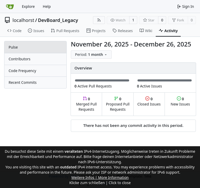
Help (47, 6)
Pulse (13, 47)
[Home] (10, 6)
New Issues (180, 101)
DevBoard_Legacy (58, 20)
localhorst (23, 20)
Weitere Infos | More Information (100, 177)
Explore (28, 6)
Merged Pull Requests (86, 104)
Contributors (19, 58)
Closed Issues (149, 101)
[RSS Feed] (99, 20)
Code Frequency (22, 70)
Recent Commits (22, 82)
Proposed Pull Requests (118, 104)
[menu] (91, 54)
